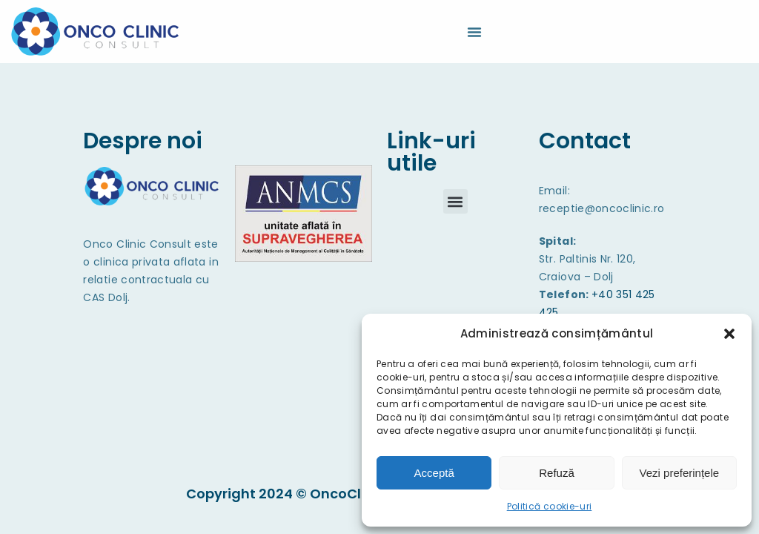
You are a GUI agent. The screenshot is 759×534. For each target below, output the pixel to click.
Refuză (556, 473)
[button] (729, 333)
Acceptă (434, 473)
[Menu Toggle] (474, 31)
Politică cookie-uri (549, 506)
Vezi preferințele (680, 473)
